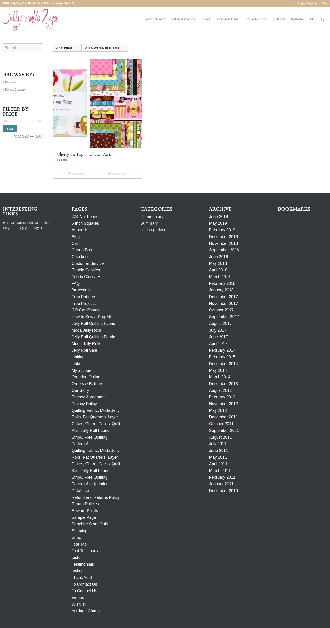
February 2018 (222, 283)
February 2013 (222, 397)
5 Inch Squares (85, 223)
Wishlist (78, 604)
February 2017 (222, 350)
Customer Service (88, 263)
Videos (78, 597)
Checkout (80, 256)
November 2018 (223, 243)
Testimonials (83, 564)
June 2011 (218, 450)
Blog (324, 3)
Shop (76, 537)
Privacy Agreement (89, 397)
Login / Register (307, 3)
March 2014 (219, 377)
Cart (75, 243)
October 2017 (221, 310)
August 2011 (220, 437)
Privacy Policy (84, 403)
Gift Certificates (85, 310)
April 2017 (218, 343)
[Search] (322, 20)
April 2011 (218, 464)
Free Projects (84, 303)
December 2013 (223, 383)
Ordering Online (86, 377)
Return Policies (85, 504)
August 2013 (220, 390)
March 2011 (219, 470)
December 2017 (223, 297)
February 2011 (222, 477)
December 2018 (223, 236)
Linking (78, 357)
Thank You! (82, 577)
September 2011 (224, 430)
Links (76, 363)
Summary (149, 223)
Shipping (79, 530)
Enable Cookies (86, 270)
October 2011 (221, 424)
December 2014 (223, 363)
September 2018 (224, 250)
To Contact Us (84, 584)
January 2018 (221, 290)
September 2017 (224, 317)
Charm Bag (82, 250)
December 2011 (223, 417)
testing (77, 571)
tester (77, 557)
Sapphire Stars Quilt (90, 524)
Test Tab (79, 544)
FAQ (76, 283)
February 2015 (222, 357)
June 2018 (218, 256)
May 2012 (218, 410)
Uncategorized (153, 230)
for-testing (81, 290)
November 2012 (223, 403)
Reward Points (85, 510)
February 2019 (222, 230)
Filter (10, 128)
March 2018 (219, 276)
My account (82, 370)
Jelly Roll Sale (84, 350)
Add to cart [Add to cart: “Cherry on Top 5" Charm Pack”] (76, 173)
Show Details (117, 173)
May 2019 (218, 223)
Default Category (15, 89)
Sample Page (84, 517)
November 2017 (223, 303)
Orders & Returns (87, 383)
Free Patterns (84, 297)
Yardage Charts (86, 611)
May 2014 (218, 370)
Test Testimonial (86, 551)
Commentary (152, 216)
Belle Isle (10, 82)
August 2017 (220, 323)
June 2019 (218, 216)
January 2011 (221, 484)
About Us (80, 230)
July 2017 (217, 330)
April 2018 (218, 270)
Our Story (80, 390)
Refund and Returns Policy (96, 497)
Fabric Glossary (86, 276)
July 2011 (217, 444)
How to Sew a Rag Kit (91, 317)
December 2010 (223, 490)
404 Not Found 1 (87, 216)
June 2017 (218, 337)
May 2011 (218, 457)
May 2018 (218, 263)
